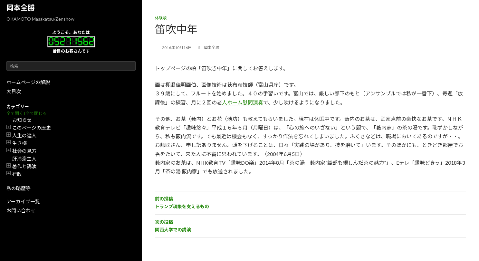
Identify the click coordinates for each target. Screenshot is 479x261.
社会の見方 (24, 151)
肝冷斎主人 (24, 158)
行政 (17, 174)
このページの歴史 (31, 127)
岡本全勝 (20, 7)
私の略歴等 (18, 188)
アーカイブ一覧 (23, 201)
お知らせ (22, 120)
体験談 (161, 17)
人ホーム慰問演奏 (242, 102)
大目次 (13, 91)
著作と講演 (24, 166)
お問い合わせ (20, 210)
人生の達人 (24, 135)
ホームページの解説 (28, 82)
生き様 (19, 143)
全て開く (14, 113)
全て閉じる (36, 113)
